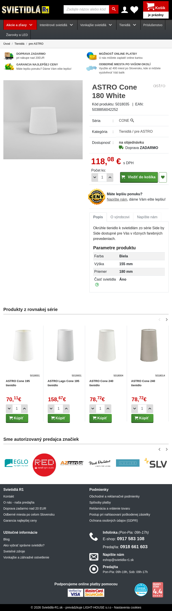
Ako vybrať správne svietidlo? (23, 545)
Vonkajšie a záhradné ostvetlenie (26, 557)
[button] (160, 319)
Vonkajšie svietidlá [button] (97, 25)
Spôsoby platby (100, 502)
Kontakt (8, 496)
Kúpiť (16, 418)
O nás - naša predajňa (18, 502)
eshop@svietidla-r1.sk (118, 560)
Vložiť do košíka (139, 177)
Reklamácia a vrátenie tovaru (109, 508)
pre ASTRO (36, 43)
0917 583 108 (123, 538)
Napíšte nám (117, 199)
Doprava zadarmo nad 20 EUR (24, 508)
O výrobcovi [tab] (120, 217)
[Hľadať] (113, 9)
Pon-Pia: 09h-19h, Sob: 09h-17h (125, 572)
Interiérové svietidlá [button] (57, 25)
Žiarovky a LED (17, 35)
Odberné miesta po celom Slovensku (29, 515)
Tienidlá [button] (128, 25)
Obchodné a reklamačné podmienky (114, 496)
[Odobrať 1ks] (94, 177)
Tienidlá (19, 43)
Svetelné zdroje (14, 551)
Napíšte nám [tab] (147, 217)
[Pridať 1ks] (110, 177)
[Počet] (102, 177)
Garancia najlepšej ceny (20, 521)
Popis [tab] (98, 217)
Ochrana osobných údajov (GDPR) (113, 521)
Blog (6, 539)
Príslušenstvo (153, 25)
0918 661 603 (125, 546)
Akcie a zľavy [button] (20, 25)
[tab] (98, 217)
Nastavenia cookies (127, 607)
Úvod (6, 43)
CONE (126, 121)
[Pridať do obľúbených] (163, 177)
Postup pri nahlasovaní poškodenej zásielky (119, 515)
